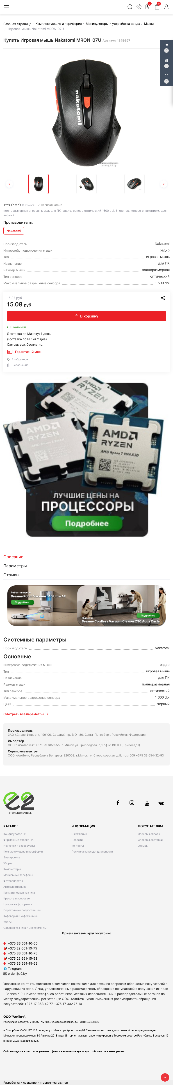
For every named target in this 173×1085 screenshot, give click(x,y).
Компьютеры (12, 869)
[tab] (86, 556)
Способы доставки (150, 839)
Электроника (11, 857)
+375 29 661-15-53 (22, 958)
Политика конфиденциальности (92, 851)
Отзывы (143, 845)
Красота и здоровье (16, 898)
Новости (77, 839)
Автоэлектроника (14, 886)
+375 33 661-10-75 (22, 953)
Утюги (7, 922)
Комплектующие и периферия (23, 851)
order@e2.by (17, 973)
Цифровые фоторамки (17, 904)
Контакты (77, 845)
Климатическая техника (19, 892)
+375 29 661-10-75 (22, 948)
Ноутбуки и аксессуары (19, 845)
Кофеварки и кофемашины (20, 916)
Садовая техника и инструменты (24, 927)
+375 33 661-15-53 (23, 963)
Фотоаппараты (13, 881)
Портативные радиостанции (22, 910)
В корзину (86, 316)
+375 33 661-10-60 (23, 943)
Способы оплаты (149, 834)
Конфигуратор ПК (15, 834)
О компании (79, 834)
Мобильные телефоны (18, 875)
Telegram (12, 968)
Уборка (8, 863)
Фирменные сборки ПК (18, 839)
